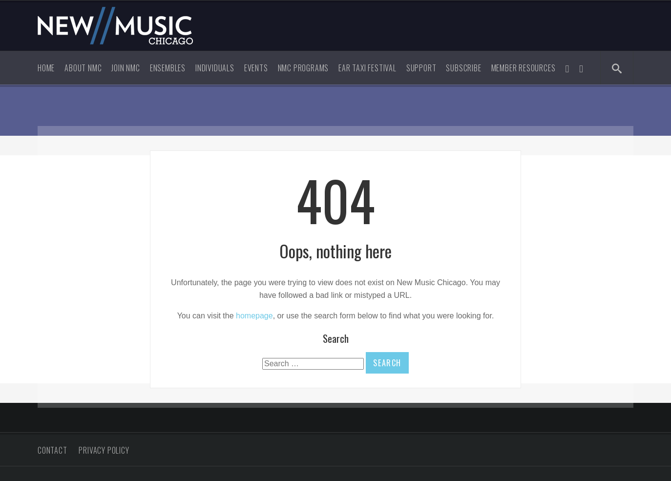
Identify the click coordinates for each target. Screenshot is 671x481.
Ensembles (168, 68)
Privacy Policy (104, 450)
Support (421, 68)
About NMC (83, 68)
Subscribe (463, 68)
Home (46, 68)
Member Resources (523, 68)
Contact (52, 450)
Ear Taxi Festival (367, 68)
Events (256, 68)
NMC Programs (303, 68)
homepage (254, 316)
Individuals (214, 68)
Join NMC (125, 68)
